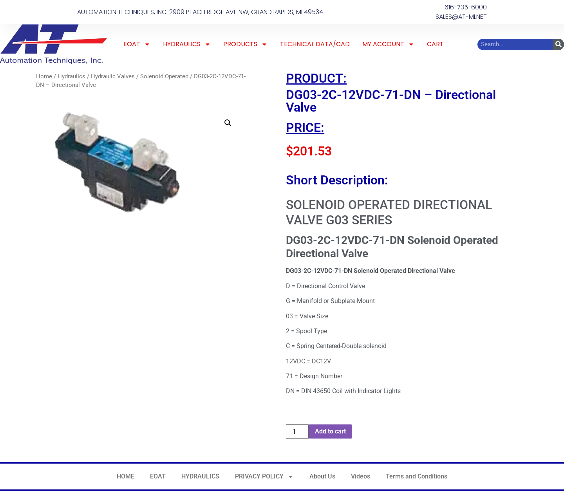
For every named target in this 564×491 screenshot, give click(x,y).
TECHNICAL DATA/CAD (315, 44)
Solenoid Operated (164, 76)
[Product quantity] (297, 431)
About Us (322, 476)
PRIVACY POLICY (264, 476)
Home (44, 76)
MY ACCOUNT (388, 44)
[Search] (558, 44)
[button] (228, 123)
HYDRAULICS (187, 44)
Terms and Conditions (416, 476)
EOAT (136, 44)
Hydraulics (71, 76)
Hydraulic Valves (113, 76)
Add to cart (330, 431)
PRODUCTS (245, 44)
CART (435, 44)
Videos (360, 476)
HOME (125, 476)
